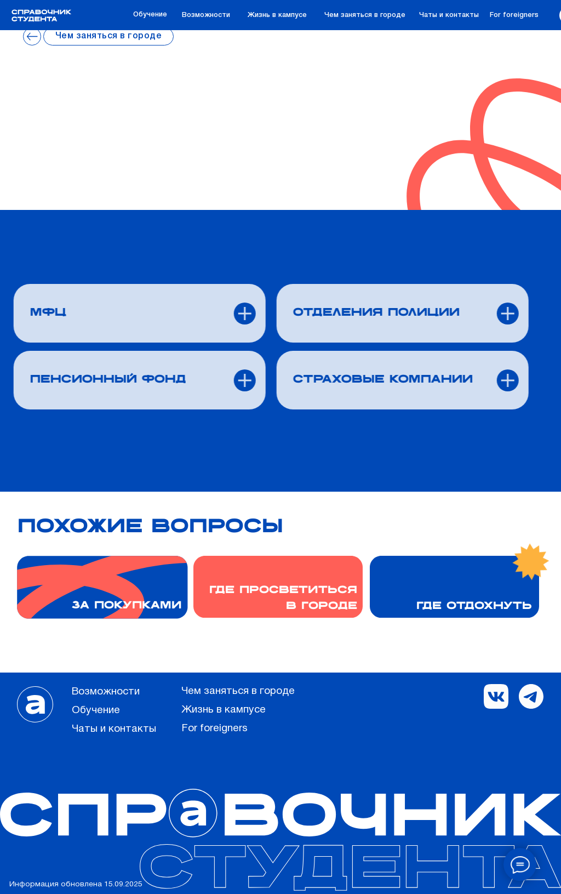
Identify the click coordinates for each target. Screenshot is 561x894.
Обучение (150, 15)
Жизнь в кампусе (277, 15)
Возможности (206, 15)
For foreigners (514, 15)
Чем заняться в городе (364, 15)
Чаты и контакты (449, 15)
